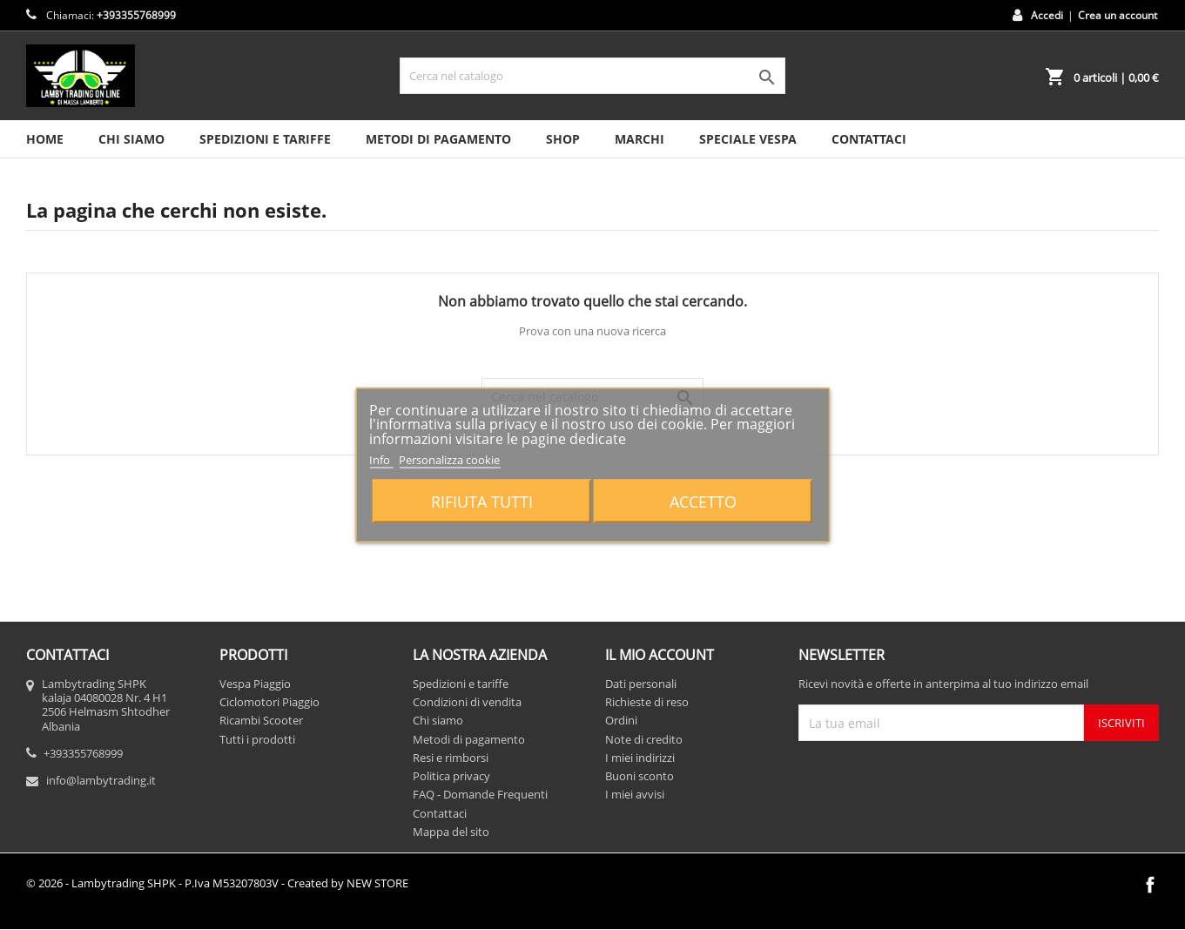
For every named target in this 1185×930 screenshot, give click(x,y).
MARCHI (639, 139)
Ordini (621, 720)
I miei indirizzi (640, 757)
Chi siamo (131, 139)
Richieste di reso (647, 702)
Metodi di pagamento (438, 139)
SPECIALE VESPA (748, 139)
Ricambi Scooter (261, 720)
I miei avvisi (634, 794)
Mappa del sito (451, 831)
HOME (45, 139)
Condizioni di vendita (467, 702)
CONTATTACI (869, 139)
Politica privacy (451, 776)
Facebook (1150, 884)
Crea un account (1117, 15)
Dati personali (641, 683)
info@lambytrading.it (101, 780)
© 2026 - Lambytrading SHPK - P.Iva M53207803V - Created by (217, 883)
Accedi (1047, 15)
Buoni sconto (639, 776)
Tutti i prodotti (257, 739)
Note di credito (644, 739)
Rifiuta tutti (482, 501)
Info (381, 459)
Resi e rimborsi (450, 757)
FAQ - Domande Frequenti (480, 794)
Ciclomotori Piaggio (269, 702)
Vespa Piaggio (255, 683)
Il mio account (659, 654)
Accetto (703, 501)
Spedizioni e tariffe (265, 139)
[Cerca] (593, 75)
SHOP (563, 139)
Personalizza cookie (449, 459)
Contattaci (440, 813)
